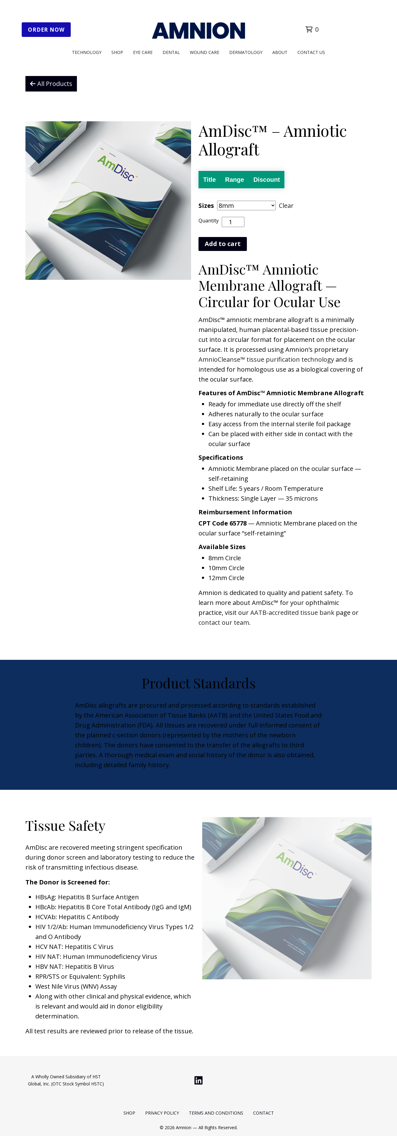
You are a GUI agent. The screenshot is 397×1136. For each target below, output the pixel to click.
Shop (117, 52)
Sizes (206, 205)
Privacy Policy (162, 1113)
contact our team (223, 622)
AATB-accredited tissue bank (292, 612)
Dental (171, 52)
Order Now (46, 29)
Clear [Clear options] (286, 205)
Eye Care (143, 52)
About (280, 52)
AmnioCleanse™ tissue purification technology (266, 359)
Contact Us (311, 52)
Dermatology (245, 52)
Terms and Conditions (216, 1113)
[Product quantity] (233, 222)
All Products (51, 83)
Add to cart (223, 243)
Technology (86, 52)
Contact (263, 1113)
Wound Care (204, 52)
